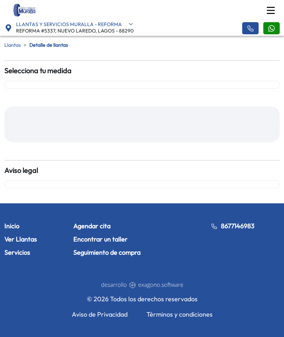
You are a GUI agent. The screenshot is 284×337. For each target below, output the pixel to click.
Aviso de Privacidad (100, 314)
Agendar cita (91, 226)
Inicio (11, 226)
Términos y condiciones (179, 314)
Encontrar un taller (100, 239)
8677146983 (232, 226)
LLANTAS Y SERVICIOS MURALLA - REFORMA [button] (74, 24)
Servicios (17, 252)
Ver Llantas (20, 239)
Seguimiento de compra (106, 252)
